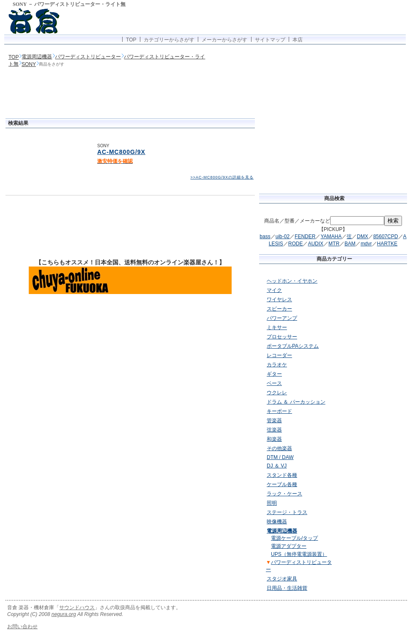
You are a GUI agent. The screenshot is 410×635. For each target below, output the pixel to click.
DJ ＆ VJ (277, 466)
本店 (297, 40)
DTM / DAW (280, 457)
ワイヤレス (279, 299)
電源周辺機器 (37, 57)
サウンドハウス (77, 607)
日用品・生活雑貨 (287, 588)
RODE (295, 244)
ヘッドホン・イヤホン (292, 281)
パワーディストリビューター (88, 57)
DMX (362, 236)
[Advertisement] (130, 94)
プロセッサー (282, 337)
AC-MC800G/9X (121, 151)
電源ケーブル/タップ (294, 538)
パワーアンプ (282, 318)
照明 (272, 503)
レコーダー (279, 355)
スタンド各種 (282, 475)
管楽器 (274, 420)
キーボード (279, 411)
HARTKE (387, 244)
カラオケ (277, 365)
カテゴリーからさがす (169, 40)
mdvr (366, 244)
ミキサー (277, 327)
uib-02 (283, 236)
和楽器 (274, 439)
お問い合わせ (22, 627)
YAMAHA (331, 236)
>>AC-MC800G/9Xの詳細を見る (222, 177)
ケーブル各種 (282, 484)
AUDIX (315, 244)
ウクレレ (277, 393)
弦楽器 (274, 430)
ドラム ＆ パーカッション (296, 402)
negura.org (64, 614)
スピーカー (279, 309)
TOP (131, 40)
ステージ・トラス (287, 512)
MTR (333, 244)
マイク (274, 290)
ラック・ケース (284, 494)
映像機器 (277, 522)
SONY (29, 64)
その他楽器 (279, 448)
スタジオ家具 (282, 579)
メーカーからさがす (224, 40)
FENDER (305, 236)
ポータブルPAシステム (293, 346)
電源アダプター (288, 546)
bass (265, 236)
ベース (274, 383)
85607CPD (385, 236)
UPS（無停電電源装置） (299, 554)
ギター (274, 374)
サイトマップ (270, 40)
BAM (349, 244)
